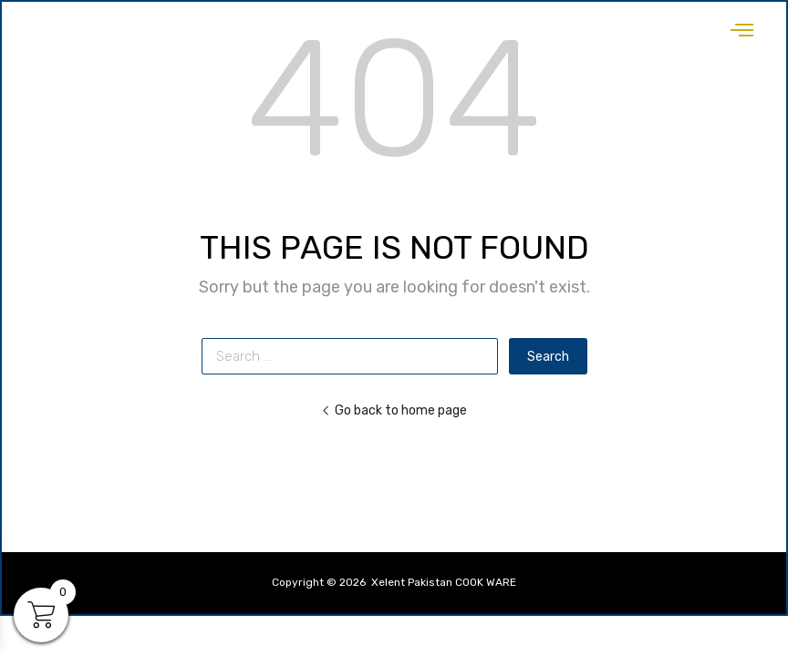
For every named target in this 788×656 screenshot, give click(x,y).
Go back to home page (394, 410)
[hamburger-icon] (741, 24)
